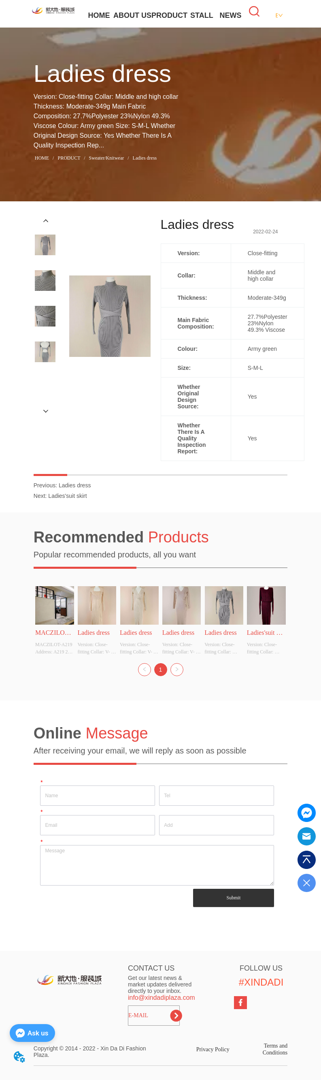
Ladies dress (144, 158)
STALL (201, 15)
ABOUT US (132, 15)
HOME (99, 15)
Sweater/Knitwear (106, 158)
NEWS (230, 15)
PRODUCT (169, 15)
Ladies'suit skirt (67, 496)
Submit (234, 898)
